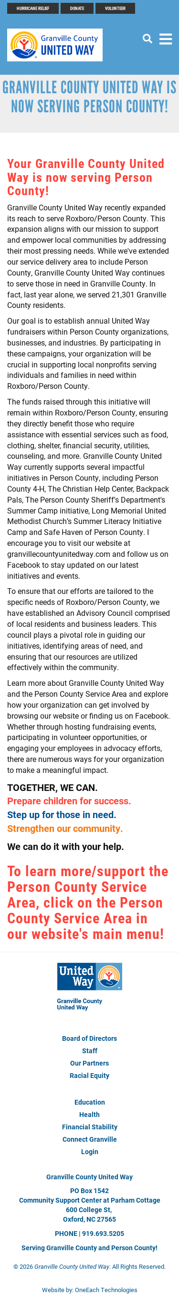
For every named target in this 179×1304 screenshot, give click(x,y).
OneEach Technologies (106, 1289)
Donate (77, 8)
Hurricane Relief (33, 8)
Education (89, 1101)
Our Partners (89, 1062)
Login (89, 1151)
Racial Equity (89, 1075)
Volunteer (115, 8)
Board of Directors (89, 1038)
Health (89, 1114)
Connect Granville (90, 1139)
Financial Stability (89, 1126)
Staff (89, 1050)
